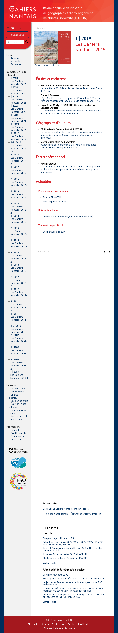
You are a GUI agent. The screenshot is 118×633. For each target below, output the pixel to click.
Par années (16, 64)
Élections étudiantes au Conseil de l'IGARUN (65, 558)
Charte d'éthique (14, 396)
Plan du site (33, 624)
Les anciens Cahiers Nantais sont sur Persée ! (66, 508)
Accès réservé (68, 628)
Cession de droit (19, 400)
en (12, 28)
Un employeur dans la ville (56, 574)
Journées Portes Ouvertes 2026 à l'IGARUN (65, 554)
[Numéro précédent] (104, 252)
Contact (15, 429)
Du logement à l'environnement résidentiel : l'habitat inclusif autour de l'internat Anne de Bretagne (71, 112)
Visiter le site (49, 563)
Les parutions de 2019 (54, 231)
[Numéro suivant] (109, 252)
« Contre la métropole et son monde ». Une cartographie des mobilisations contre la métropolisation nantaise (73, 589)
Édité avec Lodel (51, 628)
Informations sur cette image (46, 65)
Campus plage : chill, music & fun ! (60, 538)
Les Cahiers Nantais (41, 28)
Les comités (17, 391)
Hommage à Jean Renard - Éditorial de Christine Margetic (72, 513)
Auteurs (15, 58)
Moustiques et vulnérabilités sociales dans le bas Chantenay (73, 578)
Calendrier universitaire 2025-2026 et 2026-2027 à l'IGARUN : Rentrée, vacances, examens (74, 543)
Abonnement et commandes (18, 418)
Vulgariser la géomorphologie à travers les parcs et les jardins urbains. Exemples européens (68, 146)
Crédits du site (18, 433)
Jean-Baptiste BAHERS (54, 201)
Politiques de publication (16, 438)
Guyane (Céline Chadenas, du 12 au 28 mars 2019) (68, 216)
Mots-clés (16, 61)
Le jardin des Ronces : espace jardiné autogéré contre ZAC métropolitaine (72, 583)
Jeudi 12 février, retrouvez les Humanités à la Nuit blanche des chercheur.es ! (72, 549)
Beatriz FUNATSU (52, 197)
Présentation (18, 388)
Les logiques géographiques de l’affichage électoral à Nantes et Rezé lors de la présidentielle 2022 (73, 595)
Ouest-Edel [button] (17, 35)
